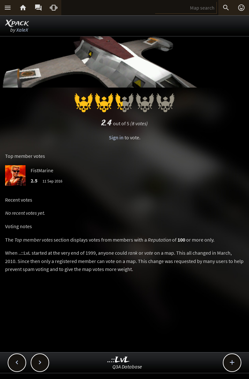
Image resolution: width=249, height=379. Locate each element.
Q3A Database (127, 366)
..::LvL (118, 360)
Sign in (116, 137)
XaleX (22, 30)
